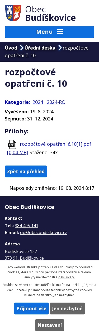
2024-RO (56, 102)
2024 (37, 102)
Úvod (11, 48)
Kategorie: (17, 102)
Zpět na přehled (26, 171)
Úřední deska (39, 48)
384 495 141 (26, 226)
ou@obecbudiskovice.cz (43, 232)
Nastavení (49, 325)
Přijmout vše (31, 308)
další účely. (66, 277)
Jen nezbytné (67, 308)
